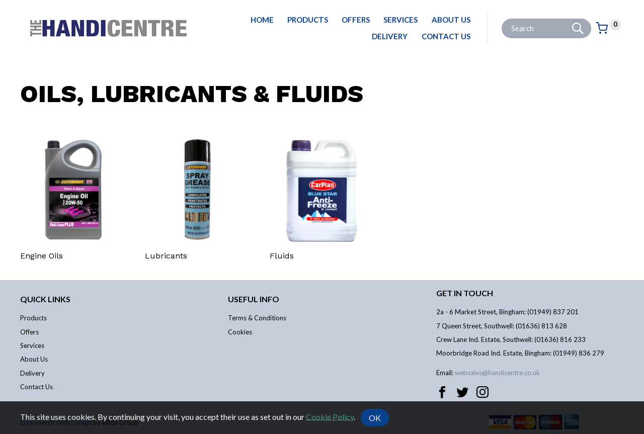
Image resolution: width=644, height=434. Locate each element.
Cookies (240, 332)
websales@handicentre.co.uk (497, 373)
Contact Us (446, 36)
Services (400, 19)
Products (307, 19)
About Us (451, 19)
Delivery (390, 36)
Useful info (253, 299)
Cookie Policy (330, 416)
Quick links (45, 299)
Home (262, 19)
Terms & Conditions (257, 318)
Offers (356, 19)
